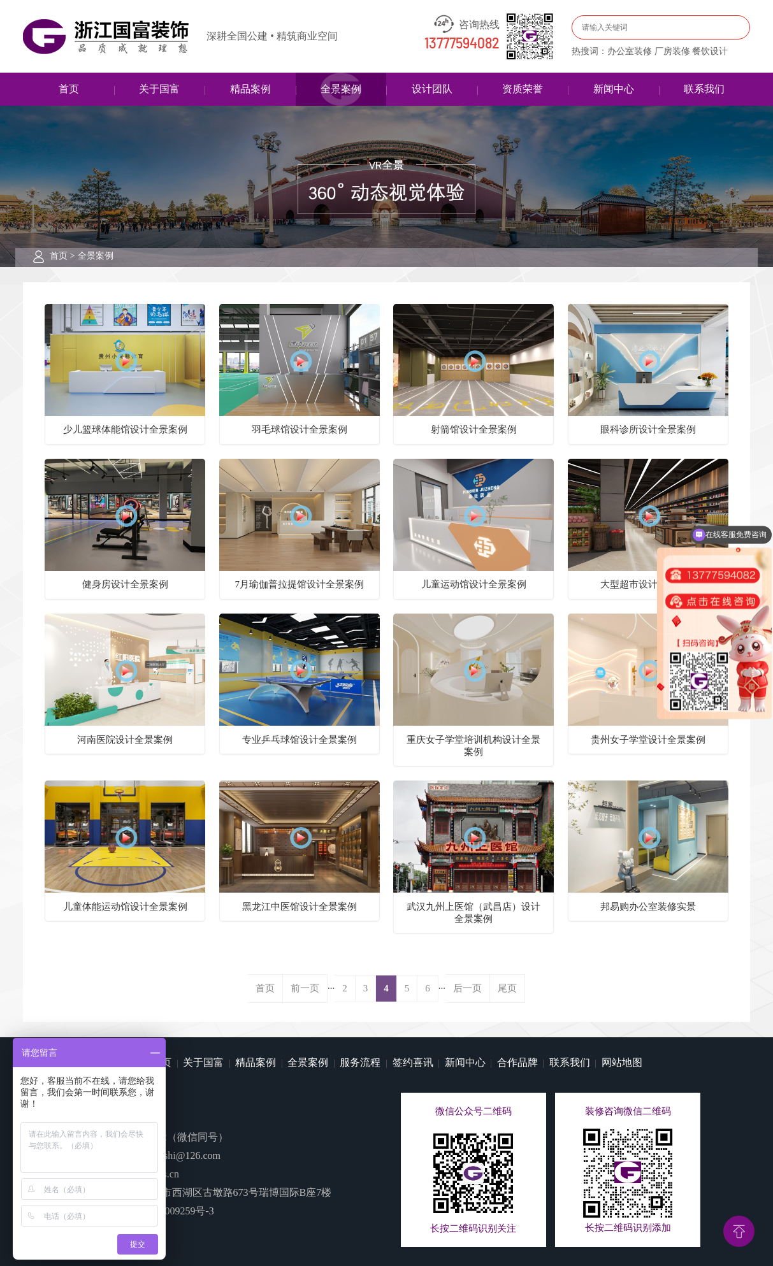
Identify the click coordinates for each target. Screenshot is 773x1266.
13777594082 (462, 44)
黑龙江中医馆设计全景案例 (299, 907)
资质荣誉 (522, 88)
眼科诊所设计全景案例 (648, 429)
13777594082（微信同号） (169, 1137)
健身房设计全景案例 (125, 584)
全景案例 (341, 88)
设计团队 (432, 88)
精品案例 (250, 88)
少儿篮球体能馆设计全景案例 (125, 429)
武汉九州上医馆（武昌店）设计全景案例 (473, 913)
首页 (69, 88)
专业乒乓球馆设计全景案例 (299, 740)
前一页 (305, 988)
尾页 (507, 988)
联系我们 (704, 88)
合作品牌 (517, 1062)
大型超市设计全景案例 (648, 584)
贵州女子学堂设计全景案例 (648, 740)
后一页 (467, 988)
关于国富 (159, 88)
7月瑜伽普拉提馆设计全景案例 (299, 584)
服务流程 (360, 1062)
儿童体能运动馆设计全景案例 (125, 907)
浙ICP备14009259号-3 (166, 1210)
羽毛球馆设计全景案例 (299, 429)
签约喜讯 (413, 1062)
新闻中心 (613, 88)
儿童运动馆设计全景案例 (473, 584)
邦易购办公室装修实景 (648, 907)
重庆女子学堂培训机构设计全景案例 (473, 746)
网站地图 (622, 1062)
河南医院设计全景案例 (125, 740)
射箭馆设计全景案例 (474, 429)
